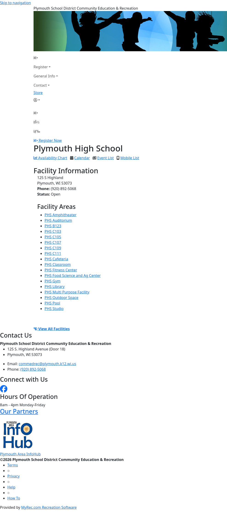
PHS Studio (54, 308)
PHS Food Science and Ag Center (73, 275)
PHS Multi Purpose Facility (67, 292)
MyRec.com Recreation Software (49, 507)
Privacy (13, 476)
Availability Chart (50, 157)
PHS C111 (53, 253)
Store (38, 92)
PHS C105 (53, 236)
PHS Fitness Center (61, 270)
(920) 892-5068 (33, 369)
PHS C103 (53, 231)
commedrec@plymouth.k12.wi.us (47, 363)
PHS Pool (52, 303)
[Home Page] (46, 57)
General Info (44, 76)
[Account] (46, 100)
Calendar (82, 157)
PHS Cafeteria (56, 259)
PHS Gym (52, 281)
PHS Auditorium (58, 220)
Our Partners (19, 411)
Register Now (50, 140)
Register (41, 66)
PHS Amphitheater (61, 214)
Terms (12, 465)
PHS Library (55, 286)
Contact (40, 85)
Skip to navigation (15, 2)
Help (11, 487)
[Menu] (37, 131)
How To (13, 498)
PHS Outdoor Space (61, 297)
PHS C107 (53, 242)
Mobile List (129, 157)
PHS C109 (53, 247)
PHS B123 (53, 225)
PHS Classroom (58, 264)
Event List (105, 157)
